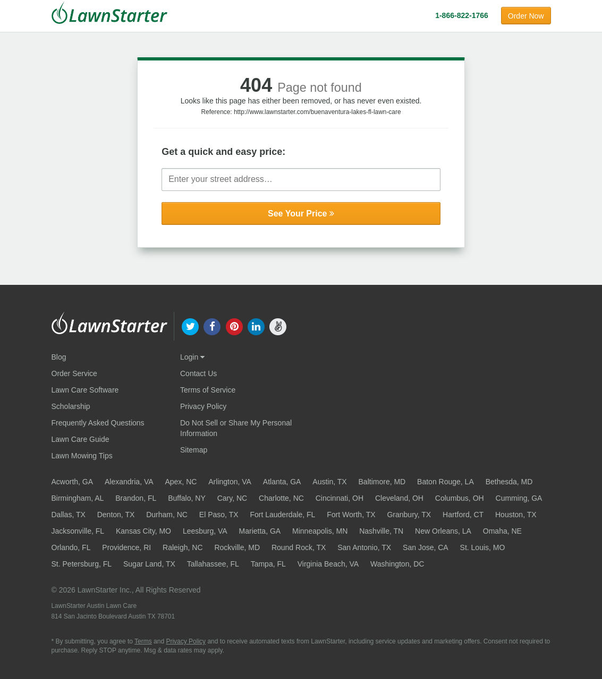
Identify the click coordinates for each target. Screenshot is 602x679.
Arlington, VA (229, 481)
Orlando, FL (71, 547)
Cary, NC (232, 498)
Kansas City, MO (143, 531)
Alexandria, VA (129, 481)
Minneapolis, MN (319, 531)
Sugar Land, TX (149, 564)
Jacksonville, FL (78, 531)
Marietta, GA (260, 531)
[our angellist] (277, 325)
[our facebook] (212, 325)
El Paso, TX (219, 514)
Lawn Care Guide (80, 439)
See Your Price (301, 213)
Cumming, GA (519, 498)
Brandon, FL (135, 498)
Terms (143, 641)
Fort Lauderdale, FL (282, 514)
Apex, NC (181, 481)
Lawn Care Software (85, 390)
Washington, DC (397, 564)
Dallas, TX (69, 514)
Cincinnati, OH (339, 498)
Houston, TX (516, 514)
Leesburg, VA (205, 531)
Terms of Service (207, 390)
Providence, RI (126, 547)
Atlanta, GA (282, 481)
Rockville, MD (237, 547)
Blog (59, 357)
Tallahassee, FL (213, 564)
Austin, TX (329, 481)
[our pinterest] (234, 325)
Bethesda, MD (509, 481)
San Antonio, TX (364, 547)
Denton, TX (116, 514)
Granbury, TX (409, 514)
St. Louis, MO (482, 547)
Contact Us (198, 373)
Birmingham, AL (78, 498)
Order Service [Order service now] (74, 373)
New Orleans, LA (443, 531)
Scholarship (71, 406)
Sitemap (193, 450)
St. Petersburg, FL (82, 564)
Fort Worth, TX (351, 514)
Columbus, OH (459, 498)
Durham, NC (167, 514)
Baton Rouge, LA (445, 481)
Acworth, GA (73, 481)
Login (192, 357)
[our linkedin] (256, 325)
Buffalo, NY (187, 498)
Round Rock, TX (299, 547)
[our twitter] (190, 325)
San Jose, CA (425, 547)
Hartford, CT (463, 514)
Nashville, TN (381, 531)
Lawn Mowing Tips (82, 455)
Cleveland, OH (399, 498)
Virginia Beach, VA (328, 564)
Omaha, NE (502, 531)
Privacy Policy (203, 406)
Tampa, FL (268, 564)
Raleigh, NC (182, 547)
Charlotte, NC (281, 498)
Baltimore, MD (382, 481)
